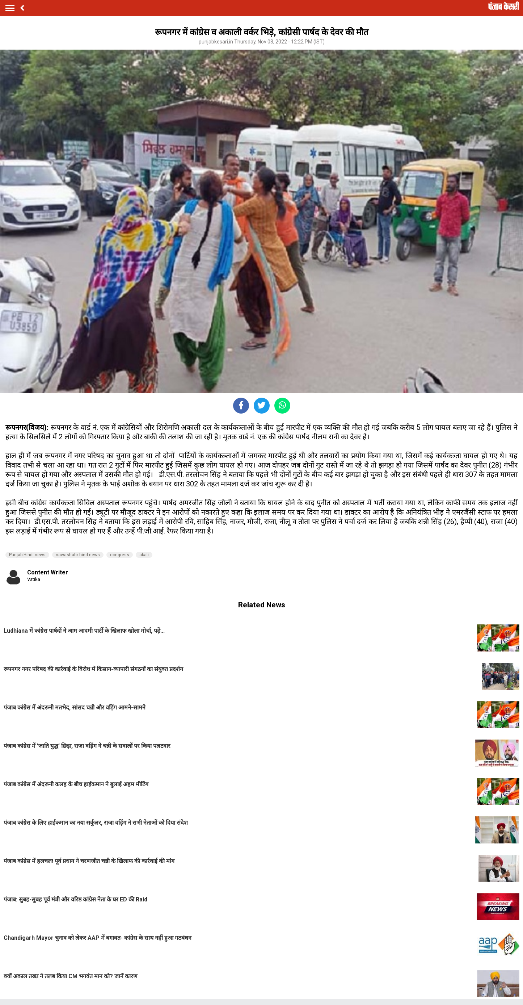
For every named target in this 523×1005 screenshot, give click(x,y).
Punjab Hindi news (27, 554)
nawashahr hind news (78, 554)
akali (144, 554)
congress (119, 554)
